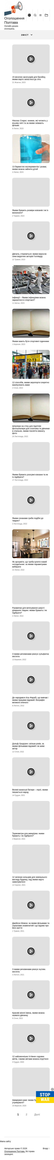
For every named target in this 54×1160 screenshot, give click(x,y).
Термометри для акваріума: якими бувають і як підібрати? (28, 834)
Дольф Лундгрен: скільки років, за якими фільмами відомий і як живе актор (28, 746)
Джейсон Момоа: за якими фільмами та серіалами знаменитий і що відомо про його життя (30, 925)
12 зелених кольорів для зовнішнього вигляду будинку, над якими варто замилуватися (29, 879)
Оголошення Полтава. (14, 1151)
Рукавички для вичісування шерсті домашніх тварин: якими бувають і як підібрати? (29, 610)
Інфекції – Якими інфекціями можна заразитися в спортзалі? (29, 298)
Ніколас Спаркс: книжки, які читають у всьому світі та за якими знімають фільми (30, 123)
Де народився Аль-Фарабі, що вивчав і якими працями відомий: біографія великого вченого (30, 700)
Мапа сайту (5, 1141)
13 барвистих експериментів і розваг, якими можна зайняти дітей (29, 168)
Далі (37, 1114)
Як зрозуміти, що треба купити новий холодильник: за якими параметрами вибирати (29, 564)
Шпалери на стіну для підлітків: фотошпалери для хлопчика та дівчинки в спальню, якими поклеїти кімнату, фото (31, 429)
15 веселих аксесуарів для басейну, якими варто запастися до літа (29, 78)
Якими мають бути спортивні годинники (30, 341)
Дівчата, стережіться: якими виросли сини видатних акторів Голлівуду (29, 255)
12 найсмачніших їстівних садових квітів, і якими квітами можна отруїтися (30, 1057)
